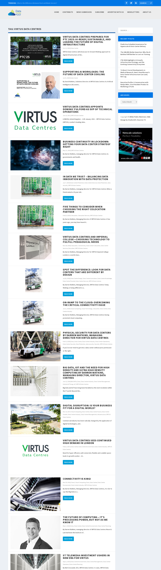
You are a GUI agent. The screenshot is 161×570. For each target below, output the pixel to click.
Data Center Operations (102, 339)
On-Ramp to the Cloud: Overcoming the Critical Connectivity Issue (86, 301)
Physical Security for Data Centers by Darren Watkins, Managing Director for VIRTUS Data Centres (87, 332)
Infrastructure (101, 412)
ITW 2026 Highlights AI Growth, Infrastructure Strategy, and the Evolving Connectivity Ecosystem (132, 59)
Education (71, 246)
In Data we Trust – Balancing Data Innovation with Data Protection (85, 175)
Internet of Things (68, 381)
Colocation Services (83, 213)
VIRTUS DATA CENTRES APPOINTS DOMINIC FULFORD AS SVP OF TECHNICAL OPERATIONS (88, 106)
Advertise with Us (116, 13)
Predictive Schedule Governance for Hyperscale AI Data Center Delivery (133, 43)
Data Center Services (91, 180)
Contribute (67, 13)
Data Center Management (102, 379)
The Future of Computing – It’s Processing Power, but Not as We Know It (85, 517)
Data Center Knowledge (104, 276)
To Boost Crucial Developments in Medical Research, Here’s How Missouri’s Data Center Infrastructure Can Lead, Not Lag (135, 70)
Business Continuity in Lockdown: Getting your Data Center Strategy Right (86, 141)
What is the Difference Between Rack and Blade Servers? (37, 3)
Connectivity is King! (77, 476)
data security (90, 341)
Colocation (74, 213)
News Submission (84, 13)
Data (72, 339)
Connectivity (82, 243)
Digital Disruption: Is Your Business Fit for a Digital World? (87, 404)
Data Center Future (95, 409)
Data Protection (102, 180)
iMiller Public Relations (137, 114)
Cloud (73, 480)
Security (96, 341)
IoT (75, 381)
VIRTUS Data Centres (77, 113)
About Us (147, 13)
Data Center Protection (77, 180)
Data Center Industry (88, 339)
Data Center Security (69, 341)
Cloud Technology (87, 306)
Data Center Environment (86, 444)
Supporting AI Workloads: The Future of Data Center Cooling (84, 70)
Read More (68, 58)
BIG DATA (74, 379)
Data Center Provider (69, 278)
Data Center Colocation (93, 243)
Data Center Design (76, 276)
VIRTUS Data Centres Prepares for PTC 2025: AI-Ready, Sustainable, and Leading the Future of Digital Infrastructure (87, 38)
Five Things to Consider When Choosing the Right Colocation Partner (84, 206)
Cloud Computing (76, 306)
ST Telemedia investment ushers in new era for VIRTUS (86, 554)
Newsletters (133, 13)
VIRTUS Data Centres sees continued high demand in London (87, 439)
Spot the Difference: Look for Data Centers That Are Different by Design (86, 269)
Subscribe (99, 13)
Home (56, 13)
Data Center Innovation (90, 276)
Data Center (74, 45)
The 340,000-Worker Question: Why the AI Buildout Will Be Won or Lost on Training (135, 50)
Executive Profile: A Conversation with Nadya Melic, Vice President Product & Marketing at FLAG (134, 82)
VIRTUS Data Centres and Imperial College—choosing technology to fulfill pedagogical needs (86, 236)
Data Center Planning (104, 523)
